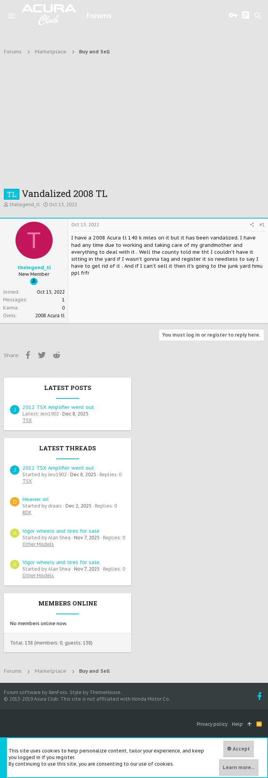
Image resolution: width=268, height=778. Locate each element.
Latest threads (67, 448)
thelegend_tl (24, 204)
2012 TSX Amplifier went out (58, 407)
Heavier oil (35, 499)
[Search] (258, 16)
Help (237, 724)
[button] (11, 16)
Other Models (38, 544)
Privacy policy (212, 724)
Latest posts (67, 388)
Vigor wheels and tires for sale (61, 531)
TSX (27, 420)
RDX (26, 512)
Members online (67, 603)
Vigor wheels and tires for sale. (61, 562)
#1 (262, 224)
